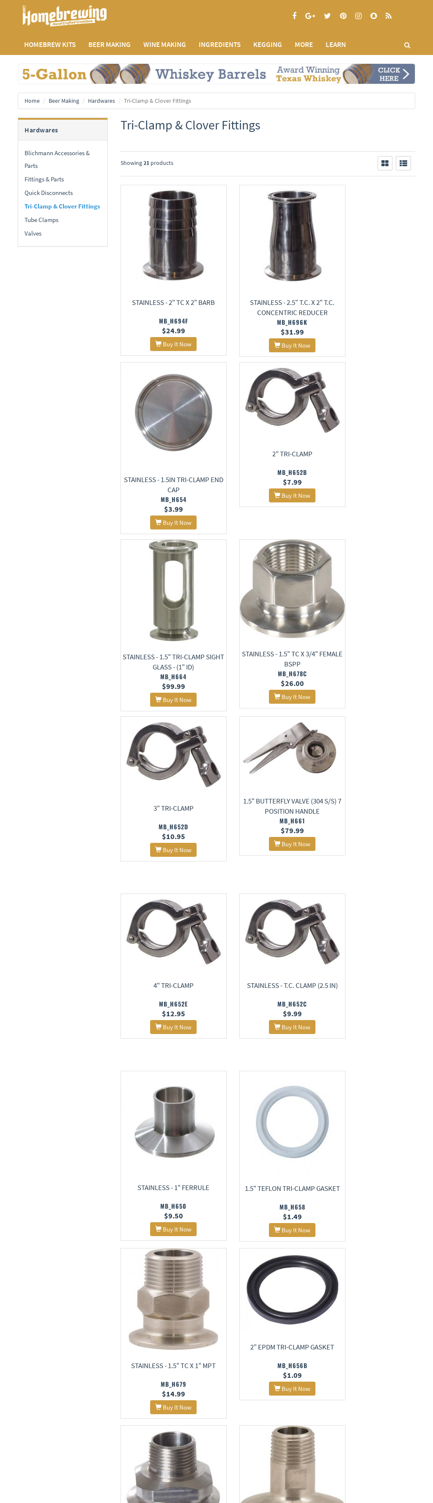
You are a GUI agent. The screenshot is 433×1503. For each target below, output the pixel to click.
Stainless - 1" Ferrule (268, 782)
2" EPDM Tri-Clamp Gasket (268, 932)
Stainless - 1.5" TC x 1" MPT (165, 963)
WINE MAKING (164, 44)
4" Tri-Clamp (370, 621)
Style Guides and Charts (181, 1447)
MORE (304, 44)
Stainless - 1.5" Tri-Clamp (370, 1281)
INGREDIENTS (220, 44)
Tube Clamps (41, 220)
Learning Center (172, 1436)
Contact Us (98, 1425)
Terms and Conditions (42, 1436)
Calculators (167, 1458)
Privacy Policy (33, 1425)
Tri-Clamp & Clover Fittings (62, 206)
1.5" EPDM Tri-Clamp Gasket (165, 1290)
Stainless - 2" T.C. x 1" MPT (370, 947)
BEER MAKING (109, 44)
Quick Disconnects (49, 193)
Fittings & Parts (44, 179)
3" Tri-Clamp (165, 621)
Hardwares (101, 100)
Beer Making (64, 100)
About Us (103, 1404)
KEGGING (267, 44)
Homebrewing (77, 16)
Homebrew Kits (50, 44)
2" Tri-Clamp (165, 443)
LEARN (336, 44)
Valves (33, 233)
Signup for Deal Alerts (268, 1430)
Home (32, 100)
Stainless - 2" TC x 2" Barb (165, 302)
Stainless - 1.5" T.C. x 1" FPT (370, 1122)
